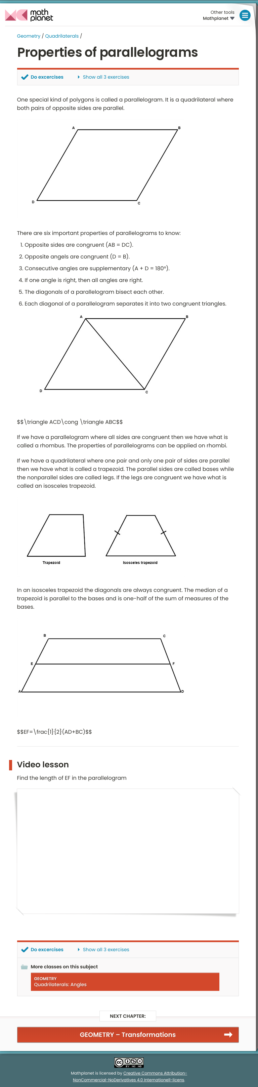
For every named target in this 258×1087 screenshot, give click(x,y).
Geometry (29, 36)
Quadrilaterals (62, 36)
